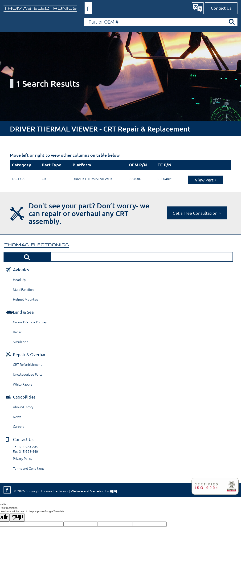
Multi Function (23, 289)
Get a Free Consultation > (197, 212)
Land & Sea (23, 311)
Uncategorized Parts (27, 374)
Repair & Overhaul (30, 354)
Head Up (19, 279)
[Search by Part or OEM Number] (160, 22)
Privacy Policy (22, 458)
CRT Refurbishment (27, 364)
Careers (18, 426)
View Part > (206, 179)
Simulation (20, 341)
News (17, 416)
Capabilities (24, 396)
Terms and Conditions (28, 468)
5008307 (135, 178)
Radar (17, 331)
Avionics (21, 269)
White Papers (22, 384)
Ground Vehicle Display (30, 322)
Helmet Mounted (25, 299)
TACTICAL (19, 178)
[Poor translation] (17, 518)
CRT (45, 178)
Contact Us (221, 7)
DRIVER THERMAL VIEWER (92, 178)
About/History (23, 406)
